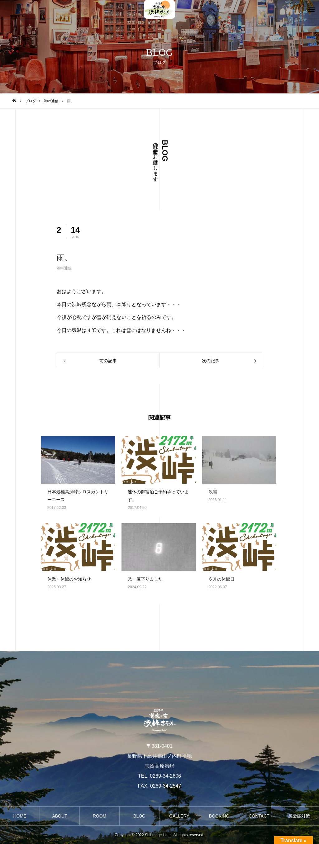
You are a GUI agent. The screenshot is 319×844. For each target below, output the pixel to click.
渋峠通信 (64, 268)
